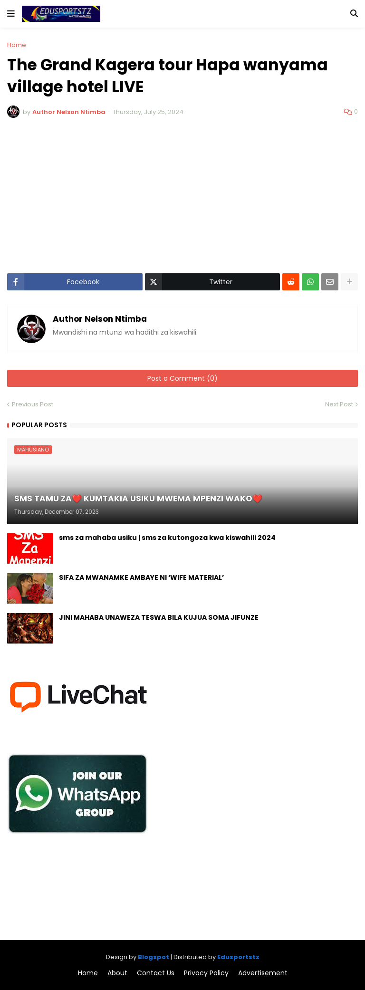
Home (16, 44)
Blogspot (153, 956)
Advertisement (263, 973)
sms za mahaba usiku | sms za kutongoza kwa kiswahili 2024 (167, 537)
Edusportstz (238, 956)
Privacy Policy (206, 973)
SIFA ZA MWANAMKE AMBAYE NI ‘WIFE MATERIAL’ (141, 577)
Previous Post (32, 404)
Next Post (339, 404)
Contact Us (155, 973)
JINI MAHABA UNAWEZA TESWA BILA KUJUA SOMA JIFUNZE (159, 617)
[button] (11, 14)
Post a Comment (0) (182, 378)
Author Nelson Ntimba (100, 319)
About (117, 973)
